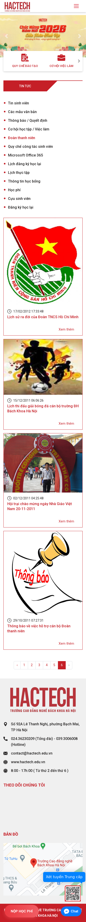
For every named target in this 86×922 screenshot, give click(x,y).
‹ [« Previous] (17, 665)
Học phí (14, 190)
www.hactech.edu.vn (28, 762)
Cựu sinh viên (19, 198)
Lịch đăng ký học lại (24, 164)
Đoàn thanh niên (21, 138)
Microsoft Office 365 (25, 155)
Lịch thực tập (19, 172)
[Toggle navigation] (76, 6)
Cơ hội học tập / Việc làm (28, 129)
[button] (6, 36)
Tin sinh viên (18, 103)
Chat (74, 911)
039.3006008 (67, 739)
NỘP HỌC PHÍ (22, 911)
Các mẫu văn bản (22, 112)
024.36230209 (22, 739)
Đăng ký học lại (20, 207)
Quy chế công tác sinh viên (30, 146)
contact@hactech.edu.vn (31, 753)
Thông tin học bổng (24, 181)
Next (79, 61)
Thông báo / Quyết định (27, 120)
